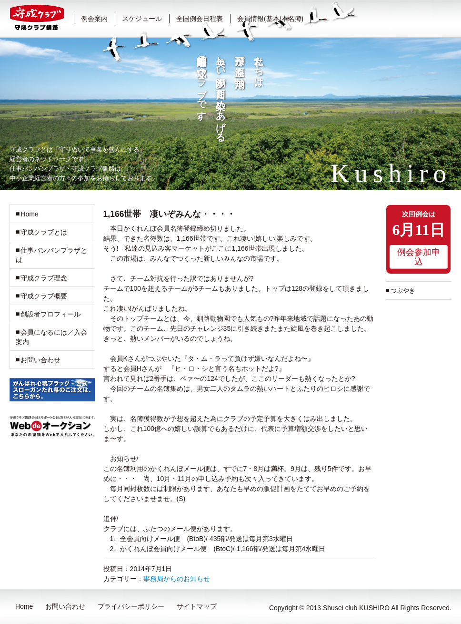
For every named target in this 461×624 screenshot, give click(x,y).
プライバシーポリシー (131, 606)
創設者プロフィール (50, 314)
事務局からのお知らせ (176, 579)
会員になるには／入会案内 (51, 337)
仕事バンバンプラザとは (51, 255)
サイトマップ (197, 606)
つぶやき (403, 290)
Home (29, 214)
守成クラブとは (43, 232)
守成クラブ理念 (43, 278)
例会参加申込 (418, 256)
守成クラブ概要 (43, 296)
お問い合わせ (40, 360)
